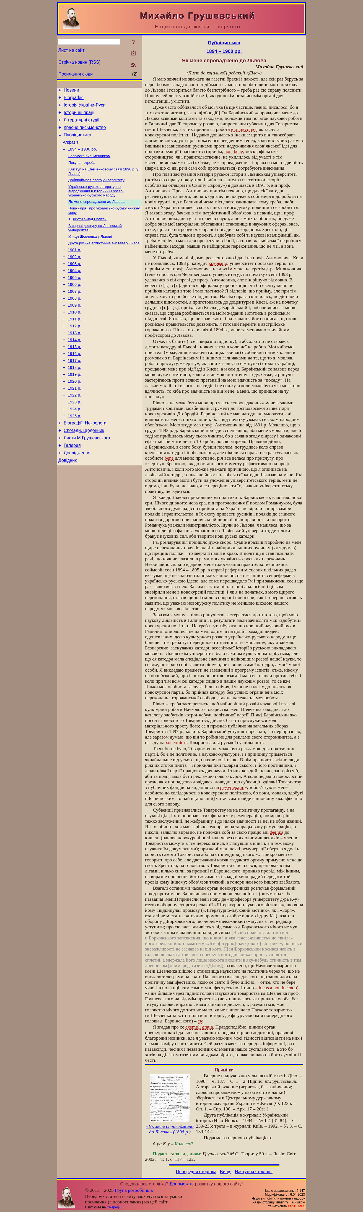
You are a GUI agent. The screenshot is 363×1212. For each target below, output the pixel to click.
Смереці (113, 1207)
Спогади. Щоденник (84, 466)
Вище (225, 1171)
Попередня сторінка (196, 1171)
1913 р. (74, 357)
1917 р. (74, 388)
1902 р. (74, 272)
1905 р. (74, 295)
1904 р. (74, 287)
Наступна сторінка (254, 1171)
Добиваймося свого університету (96, 190)
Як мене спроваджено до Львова (96, 212)
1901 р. (74, 264)
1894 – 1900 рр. (82, 156)
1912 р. (74, 349)
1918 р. (74, 396)
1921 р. (74, 419)
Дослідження (77, 491)
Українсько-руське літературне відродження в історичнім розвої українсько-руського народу (96, 201)
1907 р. (74, 311)
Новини (71, 91)
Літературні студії (81, 124)
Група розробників (134, 1190)
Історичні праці (79, 115)
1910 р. (74, 334)
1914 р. (74, 365)
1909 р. (74, 326)
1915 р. (74, 373)
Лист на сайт (71, 50)
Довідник (67, 499)
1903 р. (74, 280)
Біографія (74, 99)
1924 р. (74, 442)
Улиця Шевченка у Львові (90, 249)
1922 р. (74, 427)
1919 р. (74, 404)
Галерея (72, 483)
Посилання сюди (75, 74)
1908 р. (74, 318)
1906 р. (74, 303)
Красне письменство (85, 132)
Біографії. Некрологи (85, 458)
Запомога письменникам (89, 164)
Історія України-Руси (84, 107)
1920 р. (74, 411)
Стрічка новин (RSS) (79, 62)
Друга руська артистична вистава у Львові (104, 257)
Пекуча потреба (81, 171)
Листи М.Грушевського (87, 474)
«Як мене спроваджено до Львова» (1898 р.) (169, 1129)
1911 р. (74, 342)
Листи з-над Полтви (90, 231)
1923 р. (74, 435)
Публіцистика (77, 140)
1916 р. (74, 380)
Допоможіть (182, 1184)
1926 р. (74, 450)
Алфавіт (70, 149)
